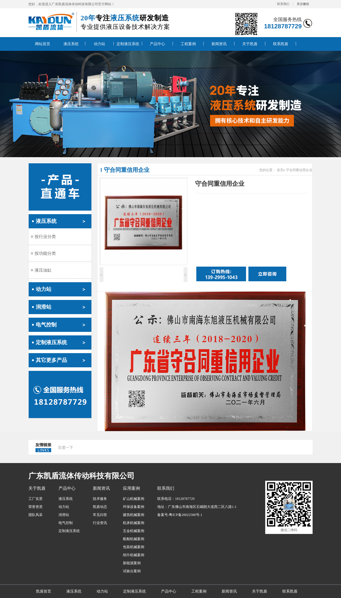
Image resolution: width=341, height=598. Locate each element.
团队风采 (35, 515)
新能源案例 (132, 563)
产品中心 (157, 44)
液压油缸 (43, 270)
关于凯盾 (249, 44)
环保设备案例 (133, 507)
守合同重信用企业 (126, 170)
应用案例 (131, 488)
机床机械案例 (133, 523)
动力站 (99, 44)
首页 (280, 170)
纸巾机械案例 (133, 555)
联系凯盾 (280, 44)
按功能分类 (45, 253)
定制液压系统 (128, 44)
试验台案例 (132, 571)
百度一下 (65, 448)
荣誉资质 (35, 507)
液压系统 (71, 44)
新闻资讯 (219, 44)
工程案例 (188, 44)
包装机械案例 (133, 547)
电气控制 (46, 325)
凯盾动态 (100, 507)
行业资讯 (100, 523)
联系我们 (283, 4)
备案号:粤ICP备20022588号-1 (179, 515)
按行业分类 (45, 236)
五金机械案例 (133, 531)
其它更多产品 (51, 360)
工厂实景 (35, 499)
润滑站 (43, 307)
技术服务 (100, 499)
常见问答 (100, 515)
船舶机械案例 (133, 539)
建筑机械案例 (133, 515)
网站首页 (42, 44)
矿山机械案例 (133, 499)
